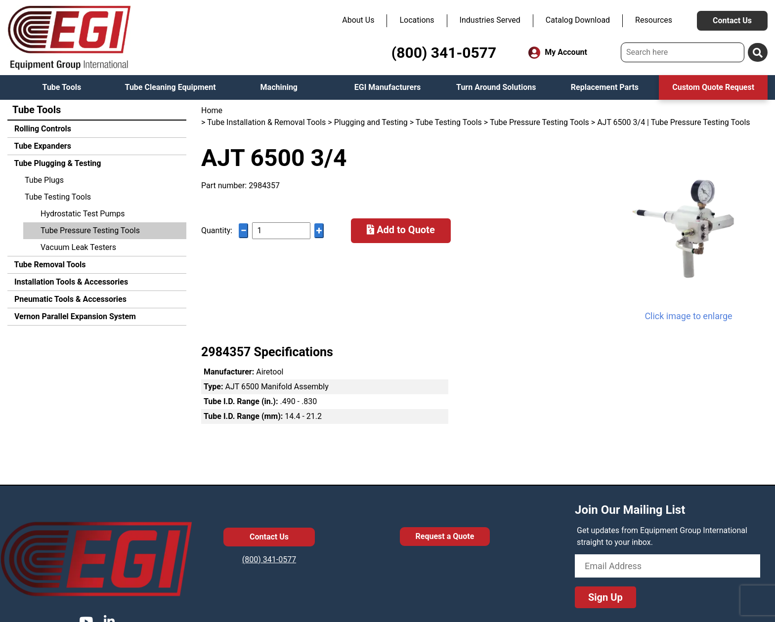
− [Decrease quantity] (244, 230)
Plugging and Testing (371, 122)
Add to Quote (401, 230)
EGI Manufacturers (387, 87)
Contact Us (732, 20)
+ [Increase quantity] (319, 230)
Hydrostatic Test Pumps (83, 213)
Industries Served (490, 20)
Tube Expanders (41, 146)
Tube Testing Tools (58, 197)
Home (211, 110)
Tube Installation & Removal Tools (266, 122)
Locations (416, 20)
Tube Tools (62, 87)
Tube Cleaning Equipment (170, 87)
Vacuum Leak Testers (78, 247)
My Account (557, 52)
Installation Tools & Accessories (70, 282)
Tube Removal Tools (49, 264)
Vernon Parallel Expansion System (74, 316)
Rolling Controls (41, 128)
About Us (358, 20)
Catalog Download (578, 20)
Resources (653, 20)
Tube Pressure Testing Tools (90, 230)
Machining (279, 87)
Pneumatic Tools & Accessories (69, 299)
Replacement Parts (605, 87)
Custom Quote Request (713, 87)
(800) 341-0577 (443, 52)
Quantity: (216, 230)
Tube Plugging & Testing (56, 163)
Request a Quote (445, 536)
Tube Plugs (44, 180)
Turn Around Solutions (496, 87)
